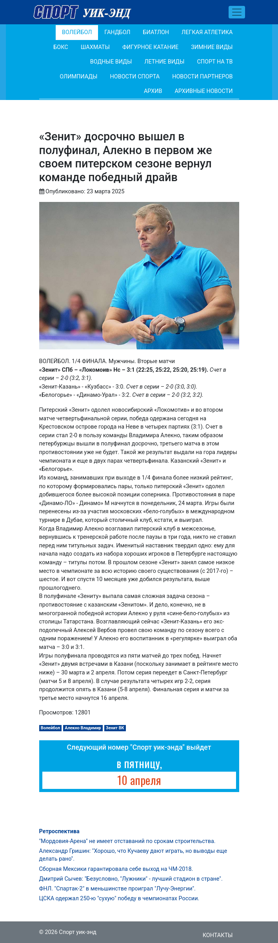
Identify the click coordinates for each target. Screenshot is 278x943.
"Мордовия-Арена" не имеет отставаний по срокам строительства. (127, 841)
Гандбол (117, 32)
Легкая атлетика (207, 32)
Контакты (218, 935)
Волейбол (77, 32)
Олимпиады (78, 76)
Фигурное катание (150, 47)
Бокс (60, 47)
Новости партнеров (202, 76)
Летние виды (164, 61)
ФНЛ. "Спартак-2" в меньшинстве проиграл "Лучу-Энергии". (117, 888)
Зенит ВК (115, 727)
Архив (153, 91)
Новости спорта (135, 76)
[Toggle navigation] (237, 12)
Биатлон (156, 32)
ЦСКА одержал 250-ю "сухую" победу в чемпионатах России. (119, 898)
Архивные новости (203, 91)
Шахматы (95, 47)
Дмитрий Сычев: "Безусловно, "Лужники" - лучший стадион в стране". (131, 879)
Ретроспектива (59, 831)
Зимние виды (212, 47)
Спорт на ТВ (215, 61)
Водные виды (111, 61)
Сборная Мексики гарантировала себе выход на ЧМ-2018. (116, 869)
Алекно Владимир (83, 727)
